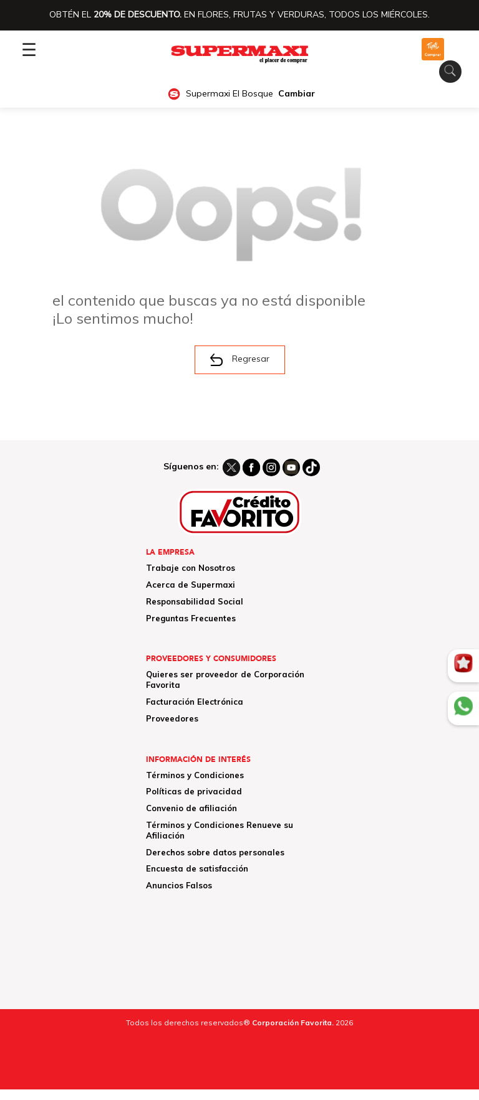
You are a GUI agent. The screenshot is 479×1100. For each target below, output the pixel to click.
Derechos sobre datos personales (215, 852)
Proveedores (172, 718)
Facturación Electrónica (194, 702)
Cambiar (296, 93)
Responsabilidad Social (194, 601)
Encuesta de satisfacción (197, 868)
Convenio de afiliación (191, 808)
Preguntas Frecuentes (191, 618)
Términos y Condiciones (195, 775)
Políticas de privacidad (194, 791)
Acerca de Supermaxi (190, 585)
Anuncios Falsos (179, 885)
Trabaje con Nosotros (190, 568)
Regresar (239, 360)
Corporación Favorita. (293, 1022)
